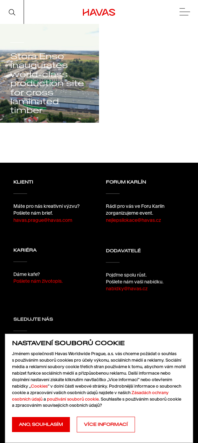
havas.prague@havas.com (42, 220)
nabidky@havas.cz (127, 295)
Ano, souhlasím (41, 424)
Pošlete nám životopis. (38, 284)
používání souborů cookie (73, 399)
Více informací (106, 424)
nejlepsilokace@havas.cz (133, 220)
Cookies (39, 386)
